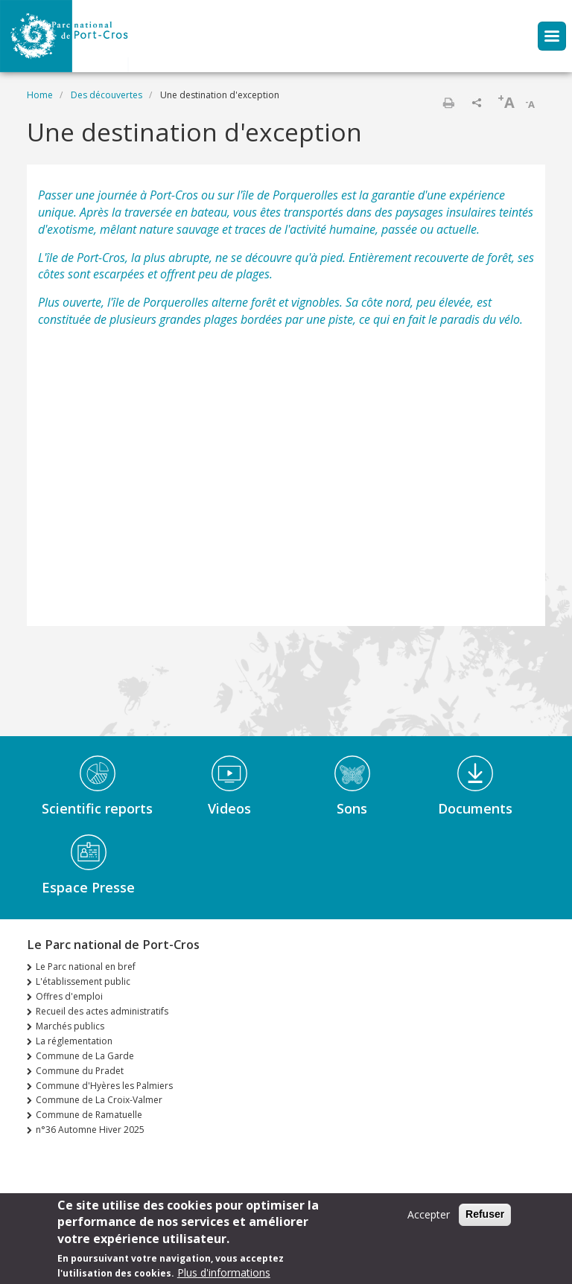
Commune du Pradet (80, 1070)
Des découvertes (106, 95)
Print (448, 102)
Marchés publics (70, 1026)
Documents (475, 808)
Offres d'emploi (69, 996)
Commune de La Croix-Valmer (99, 1099)
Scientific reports (97, 808)
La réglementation (74, 1041)
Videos (229, 808)
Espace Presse (88, 887)
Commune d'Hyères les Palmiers (104, 1085)
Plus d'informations (223, 1272)
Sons (352, 808)
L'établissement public (83, 981)
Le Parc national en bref (86, 966)
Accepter (428, 1214)
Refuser (484, 1214)
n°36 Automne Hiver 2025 (90, 1129)
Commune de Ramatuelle (89, 1114)
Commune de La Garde (85, 1056)
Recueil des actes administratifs (102, 1011)
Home (40, 95)
